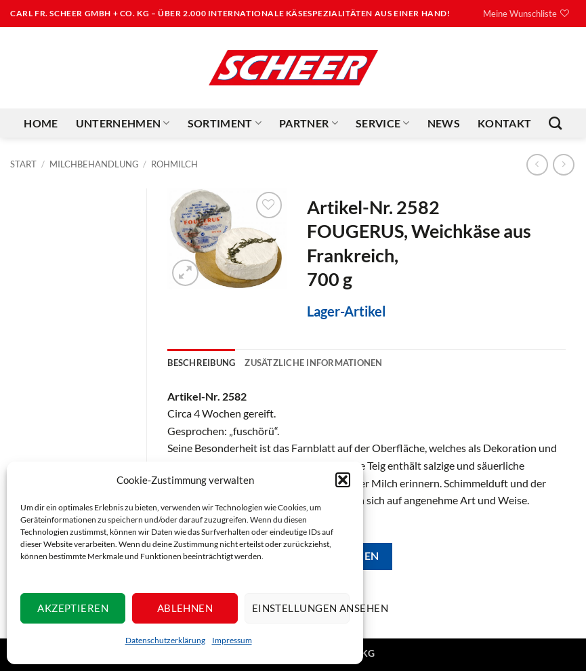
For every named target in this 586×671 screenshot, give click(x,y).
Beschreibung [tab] (201, 362)
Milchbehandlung (94, 164)
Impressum (232, 640)
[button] (343, 480)
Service (383, 123)
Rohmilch (174, 164)
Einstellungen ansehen (301, 608)
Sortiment (224, 123)
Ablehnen (185, 608)
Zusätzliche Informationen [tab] (313, 362)
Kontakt (504, 123)
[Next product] (536, 164)
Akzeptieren (72, 608)
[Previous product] (563, 164)
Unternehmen (123, 123)
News (443, 123)
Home (41, 123)
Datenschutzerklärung (165, 640)
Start (23, 164)
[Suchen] (555, 123)
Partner (308, 123)
